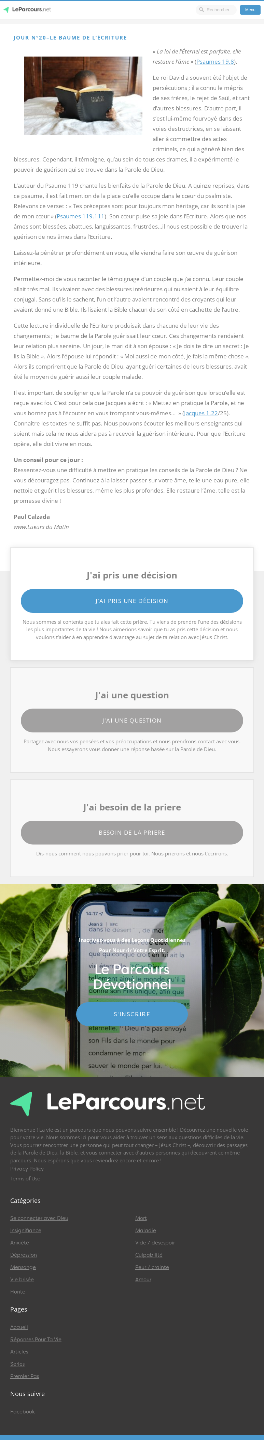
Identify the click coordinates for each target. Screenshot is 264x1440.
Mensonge (23, 1267)
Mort (141, 1218)
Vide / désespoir (155, 1242)
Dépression (23, 1255)
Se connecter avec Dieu (39, 1218)
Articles (19, 1351)
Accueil (19, 1327)
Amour (143, 1279)
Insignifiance (25, 1230)
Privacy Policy (27, 1168)
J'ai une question (132, 720)
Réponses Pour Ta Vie (35, 1339)
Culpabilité (149, 1255)
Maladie (145, 1230)
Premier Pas (24, 1376)
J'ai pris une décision (132, 601)
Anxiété (19, 1242)
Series (17, 1364)
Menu (250, 9)
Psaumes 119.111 (81, 216)
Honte (17, 1291)
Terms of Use (25, 1178)
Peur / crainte (152, 1267)
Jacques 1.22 (201, 413)
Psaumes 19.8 (215, 61)
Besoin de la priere (132, 832)
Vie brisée (22, 1279)
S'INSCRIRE (132, 1014)
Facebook (22, 1411)
